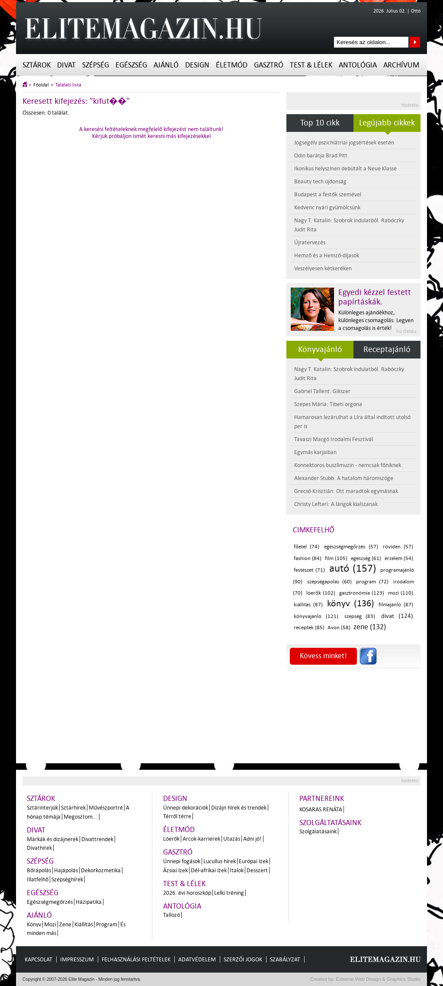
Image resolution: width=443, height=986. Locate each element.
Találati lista (68, 85)
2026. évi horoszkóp (187, 893)
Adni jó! (252, 839)
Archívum (401, 65)
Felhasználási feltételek (136, 959)
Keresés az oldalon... (414, 42)
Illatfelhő (37, 879)
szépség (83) (360, 616)
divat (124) (397, 616)
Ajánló (166, 65)
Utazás (231, 839)
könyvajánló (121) (316, 616)
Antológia (358, 65)
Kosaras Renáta (320, 809)
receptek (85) (309, 628)
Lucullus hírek (219, 861)
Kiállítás (83, 924)
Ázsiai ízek (175, 870)
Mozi (50, 924)
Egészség (131, 65)
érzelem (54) (399, 558)
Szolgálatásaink (318, 831)
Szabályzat (285, 959)
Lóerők (171, 839)
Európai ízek (253, 861)
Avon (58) (338, 628)
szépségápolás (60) (329, 582)
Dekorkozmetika (101, 870)
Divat (66, 65)
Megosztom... (81, 816)
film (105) (336, 558)
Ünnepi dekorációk (185, 807)
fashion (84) (307, 558)
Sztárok (36, 65)
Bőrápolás (39, 870)
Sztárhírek (73, 807)
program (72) (372, 582)
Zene (65, 924)
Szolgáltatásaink (330, 823)
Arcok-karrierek (201, 839)
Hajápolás (66, 870)
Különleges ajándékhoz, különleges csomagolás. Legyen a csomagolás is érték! (376, 320)
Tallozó (171, 915)
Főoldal (41, 85)
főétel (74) (306, 547)
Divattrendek (97, 839)
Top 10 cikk (320, 123)
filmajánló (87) (396, 605)
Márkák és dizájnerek (52, 839)
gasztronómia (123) (362, 593)
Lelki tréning (229, 893)
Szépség (95, 65)
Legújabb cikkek (387, 123)
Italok (237, 870)
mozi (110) (401, 593)
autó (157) (352, 568)
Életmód (231, 65)
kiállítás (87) (308, 605)
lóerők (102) (321, 593)
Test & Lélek (311, 65)
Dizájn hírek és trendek (238, 807)
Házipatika (89, 902)
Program (106, 924)
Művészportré (106, 807)
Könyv (34, 924)
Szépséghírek (67, 879)
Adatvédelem (197, 959)
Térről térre (177, 816)
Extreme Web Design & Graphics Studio (378, 979)
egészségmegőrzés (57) (351, 547)
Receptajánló (387, 349)
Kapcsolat (38, 959)
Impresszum (77, 959)
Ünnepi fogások (181, 861)
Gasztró (268, 65)
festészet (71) (309, 570)
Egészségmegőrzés (50, 902)
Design (197, 65)
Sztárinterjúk (42, 807)
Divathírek (39, 848)
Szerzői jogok (243, 959)
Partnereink (321, 798)
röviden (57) (398, 547)
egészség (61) (366, 558)
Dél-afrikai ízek (209, 870)
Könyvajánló (320, 349)
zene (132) (369, 627)
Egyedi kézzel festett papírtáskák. (374, 297)
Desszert (257, 870)
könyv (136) (350, 603)
